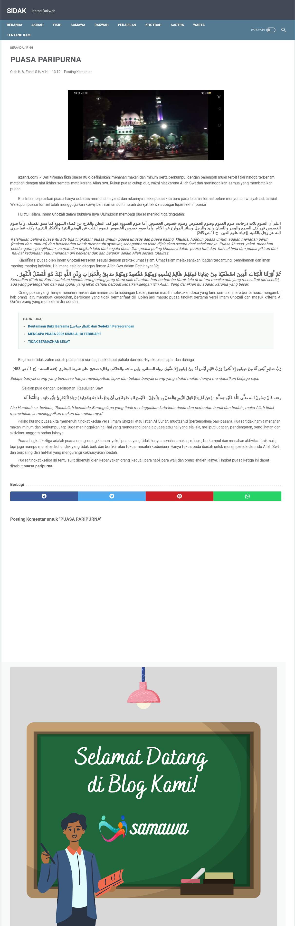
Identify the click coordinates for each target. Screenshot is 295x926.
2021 (224, 833)
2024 (224, 380)
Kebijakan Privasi (150, 908)
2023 (224, 448)
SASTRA (180, 17)
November (232, 463)
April (228, 350)
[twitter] (79, 562)
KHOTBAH (157, 17)
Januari (230, 289)
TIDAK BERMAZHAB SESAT (49, 378)
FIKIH (60, 17)
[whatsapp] (171, 562)
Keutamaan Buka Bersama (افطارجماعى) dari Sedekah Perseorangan (81, 363)
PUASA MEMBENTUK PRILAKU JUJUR (256, 679)
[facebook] (33, 562)
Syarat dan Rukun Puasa (245, 803)
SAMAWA (81, 17)
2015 (224, 856)
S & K (172, 908)
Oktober (230, 312)
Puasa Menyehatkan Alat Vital (250, 753)
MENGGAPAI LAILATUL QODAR (250, 700)
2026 (223, 267)
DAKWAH (105, 17)
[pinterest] (125, 562)
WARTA (202, 17)
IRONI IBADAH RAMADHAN (247, 707)
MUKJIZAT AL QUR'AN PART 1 (249, 659)
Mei (227, 342)
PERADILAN (130, 17)
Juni (227, 335)
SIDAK (20, 6)
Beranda (18, 17)
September (233, 320)
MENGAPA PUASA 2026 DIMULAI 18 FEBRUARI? (64, 370)
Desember (232, 305)
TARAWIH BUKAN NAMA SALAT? (252, 780)
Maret (229, 274)
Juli (227, 493)
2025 (224, 297)
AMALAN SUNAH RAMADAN (248, 788)
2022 (225, 546)
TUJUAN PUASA (239, 796)
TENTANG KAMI (22, 27)
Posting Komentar (78, 67)
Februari (230, 282)
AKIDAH (41, 17)
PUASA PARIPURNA (242, 760)
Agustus (231, 327)
